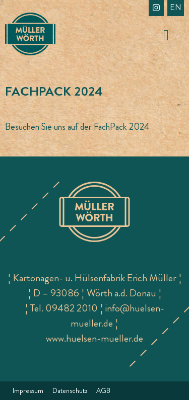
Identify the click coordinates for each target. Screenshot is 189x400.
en (175, 7)
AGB (103, 390)
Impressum (28, 390)
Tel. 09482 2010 (64, 308)
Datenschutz (69, 390)
